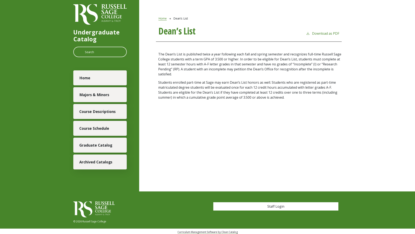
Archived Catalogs (95, 161)
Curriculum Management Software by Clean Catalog (207, 232)
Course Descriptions (97, 111)
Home (84, 77)
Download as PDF (322, 33)
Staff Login (275, 206)
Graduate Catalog (95, 145)
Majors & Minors (94, 94)
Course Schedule (94, 128)
